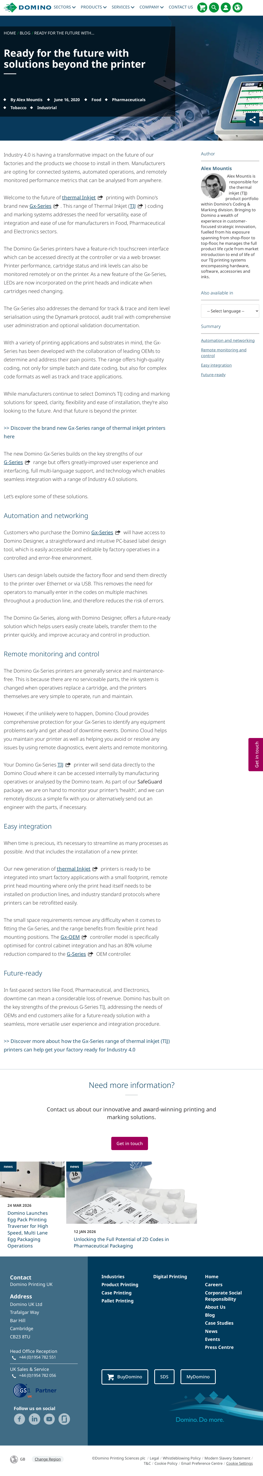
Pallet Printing (118, 1301)
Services (123, 7)
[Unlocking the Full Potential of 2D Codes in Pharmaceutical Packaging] (131, 1208)
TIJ (133, 206)
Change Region (48, 1459)
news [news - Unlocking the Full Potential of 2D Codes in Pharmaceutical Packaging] (74, 1166)
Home (211, 1276)
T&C (147, 1463)
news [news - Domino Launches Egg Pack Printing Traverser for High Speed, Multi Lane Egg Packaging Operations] (8, 1166)
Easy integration (216, 365)
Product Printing (120, 1284)
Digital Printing (170, 1276)
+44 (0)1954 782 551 (37, 1357)
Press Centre (219, 1347)
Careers (213, 1284)
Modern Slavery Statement (227, 1458)
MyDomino (198, 1377)
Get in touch (129, 1143)
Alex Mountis (216, 168)
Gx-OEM (70, 937)
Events (212, 1339)
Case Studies (219, 1323)
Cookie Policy (166, 1463)
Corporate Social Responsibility (223, 1296)
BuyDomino (125, 1377)
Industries (113, 1276)
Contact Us (181, 7)
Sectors (65, 7)
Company (152, 7)
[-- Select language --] (230, 311)
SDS (164, 1377)
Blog (210, 1315)
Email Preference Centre (201, 1463)
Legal (154, 1458)
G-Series (13, 462)
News (211, 1331)
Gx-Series (41, 206)
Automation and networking (228, 340)
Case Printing (117, 1293)
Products (94, 7)
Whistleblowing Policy (182, 1458)
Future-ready (213, 374)
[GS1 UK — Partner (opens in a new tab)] (35, 1390)
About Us (215, 1307)
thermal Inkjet (79, 197)
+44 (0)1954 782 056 (37, 1375)
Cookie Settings (239, 1463)
